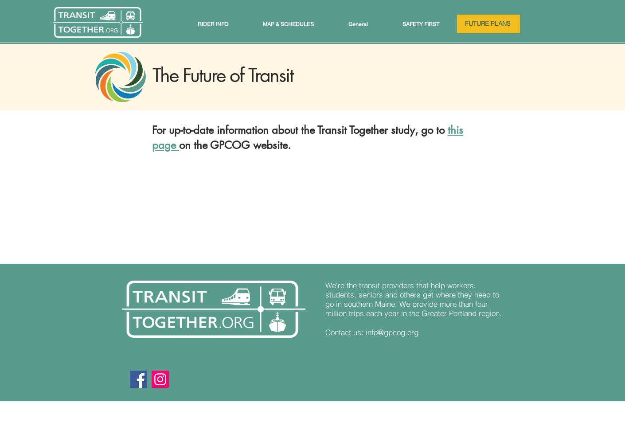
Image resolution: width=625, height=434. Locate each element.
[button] (213, 24)
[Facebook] (138, 379)
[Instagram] (160, 379)
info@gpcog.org (392, 332)
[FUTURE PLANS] (488, 24)
